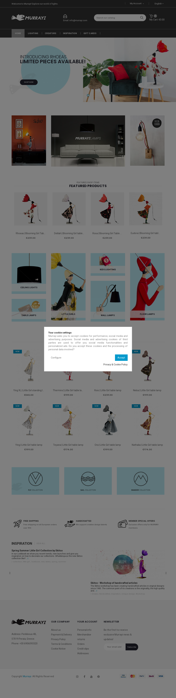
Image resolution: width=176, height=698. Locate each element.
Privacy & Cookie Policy (115, 364)
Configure (56, 357)
